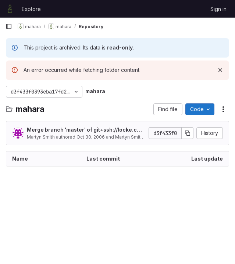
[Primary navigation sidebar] (9, 26)
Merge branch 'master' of (84, 129)
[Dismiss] (220, 70)
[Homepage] (10, 9)
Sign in (218, 9)
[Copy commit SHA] (187, 133)
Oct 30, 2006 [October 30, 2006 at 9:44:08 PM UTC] (90, 137)
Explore (31, 9)
